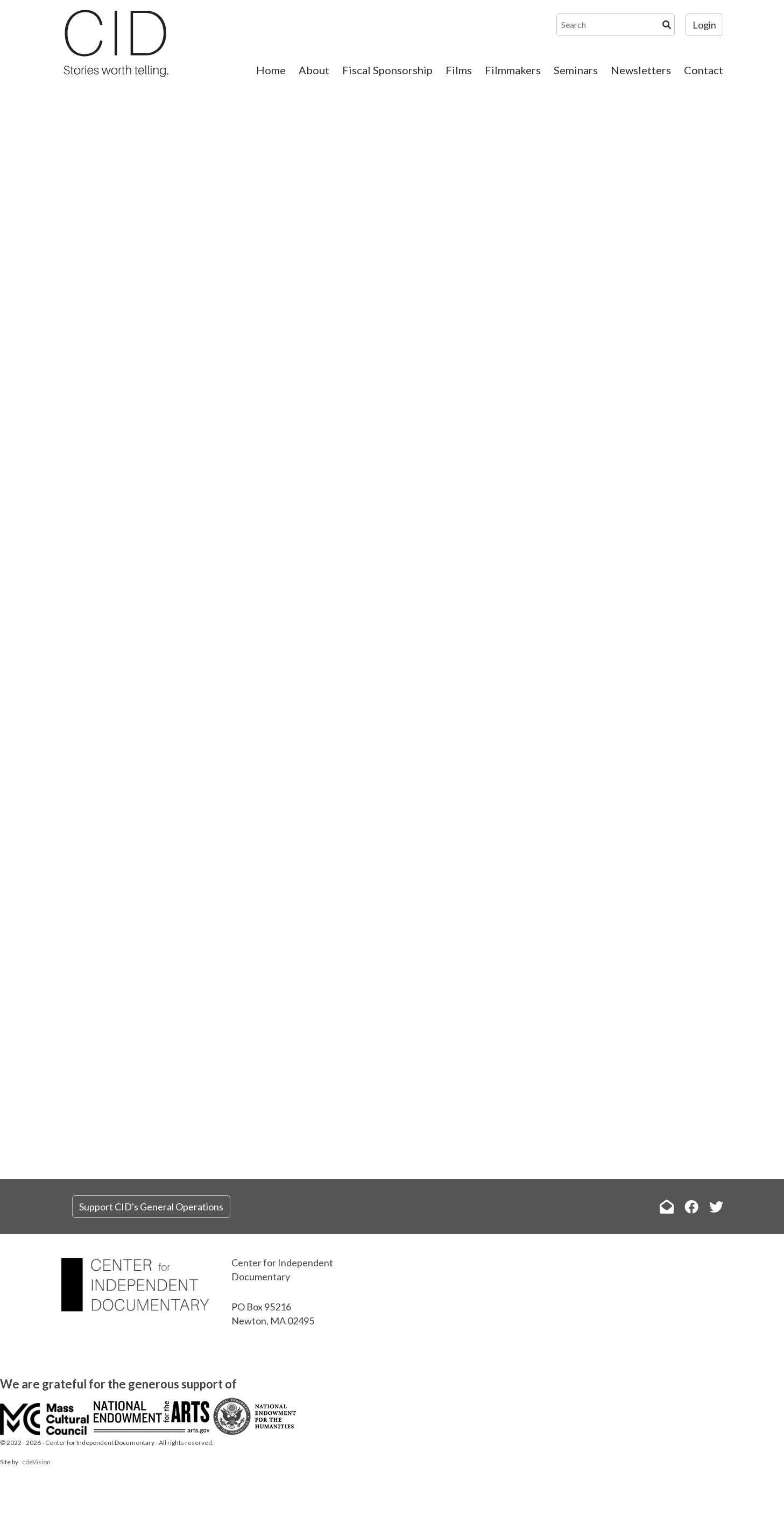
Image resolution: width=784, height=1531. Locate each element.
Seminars (576, 69)
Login (704, 25)
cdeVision (36, 1462)
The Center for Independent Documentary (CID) (115, 43)
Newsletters (641, 69)
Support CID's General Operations (151, 1207)
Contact (703, 69)
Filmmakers (513, 69)
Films (459, 69)
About (314, 69)
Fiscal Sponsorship (387, 69)
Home (271, 69)
